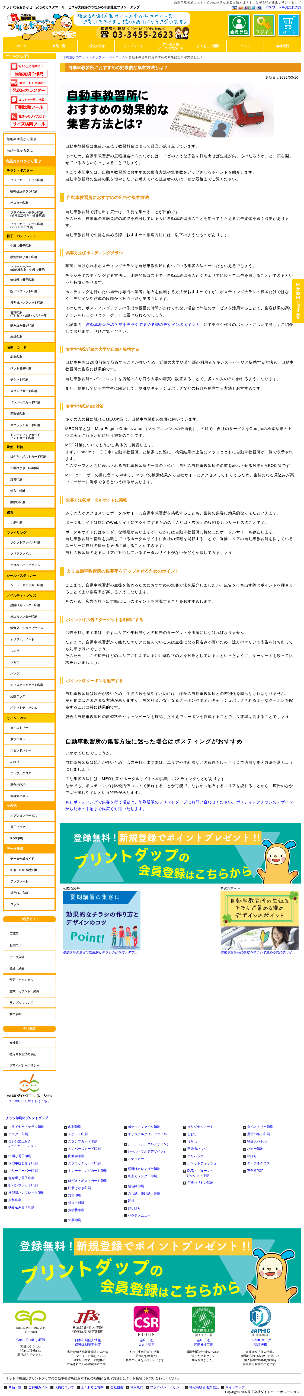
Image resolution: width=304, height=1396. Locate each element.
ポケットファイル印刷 (144, 1127)
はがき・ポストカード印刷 (87, 1181)
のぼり (252, 1156)
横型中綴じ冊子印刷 (23, 1163)
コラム (120, 57)
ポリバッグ (195, 1156)
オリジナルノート (200, 1127)
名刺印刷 (74, 1127)
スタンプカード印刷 (82, 1141)
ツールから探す (18, 56)
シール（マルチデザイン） (147, 1151)
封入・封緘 (76, 1203)
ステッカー (136, 1159)
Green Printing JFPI (30, 1340)
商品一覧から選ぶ (20, 150)
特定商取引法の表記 (204, 1387)
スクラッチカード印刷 (84, 1163)
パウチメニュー (139, 1215)
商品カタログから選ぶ (23, 161)
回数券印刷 (76, 1156)
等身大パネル (257, 1141)
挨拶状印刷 (76, 1210)
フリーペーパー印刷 (23, 1171)
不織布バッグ (197, 1149)
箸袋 (131, 1201)
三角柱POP (255, 1171)
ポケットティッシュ (202, 1163)
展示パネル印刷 (258, 1134)
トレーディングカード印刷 (87, 1171)
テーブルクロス (258, 1163)
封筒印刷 (74, 1195)
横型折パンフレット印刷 (26, 1193)
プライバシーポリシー (166, 1387)
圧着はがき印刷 (79, 1188)
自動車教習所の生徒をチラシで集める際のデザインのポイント (143, 324)
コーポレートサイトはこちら (29, 1099)
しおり (192, 1134)
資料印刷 (14, 1200)
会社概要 (29, 1029)
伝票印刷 (74, 1220)
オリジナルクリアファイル (147, 1134)
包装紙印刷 (136, 1186)
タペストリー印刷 (260, 1127)
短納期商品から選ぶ (21, 139)
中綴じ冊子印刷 (19, 1156)
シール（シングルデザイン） (149, 1144)
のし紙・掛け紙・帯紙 (144, 1193)
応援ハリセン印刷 (200, 1183)
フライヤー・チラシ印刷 (26, 1127)
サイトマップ (235, 1387)
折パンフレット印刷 (23, 1185)
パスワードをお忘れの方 (283, 7)
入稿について (64, 1387)
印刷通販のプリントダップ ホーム (88, 57)
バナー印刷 (255, 1149)
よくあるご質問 (92, 1387)
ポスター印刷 (18, 1134)
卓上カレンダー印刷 (142, 1176)
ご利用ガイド (29, 919)
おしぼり (134, 1208)
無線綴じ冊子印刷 (21, 1178)
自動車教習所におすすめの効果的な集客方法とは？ (166, 57)
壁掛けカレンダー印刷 (144, 1169)
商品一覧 (14, 1387)
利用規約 (136, 1387)
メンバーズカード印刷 (84, 1149)
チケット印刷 (78, 1134)
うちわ (192, 1141)
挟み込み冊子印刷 (21, 1207)
